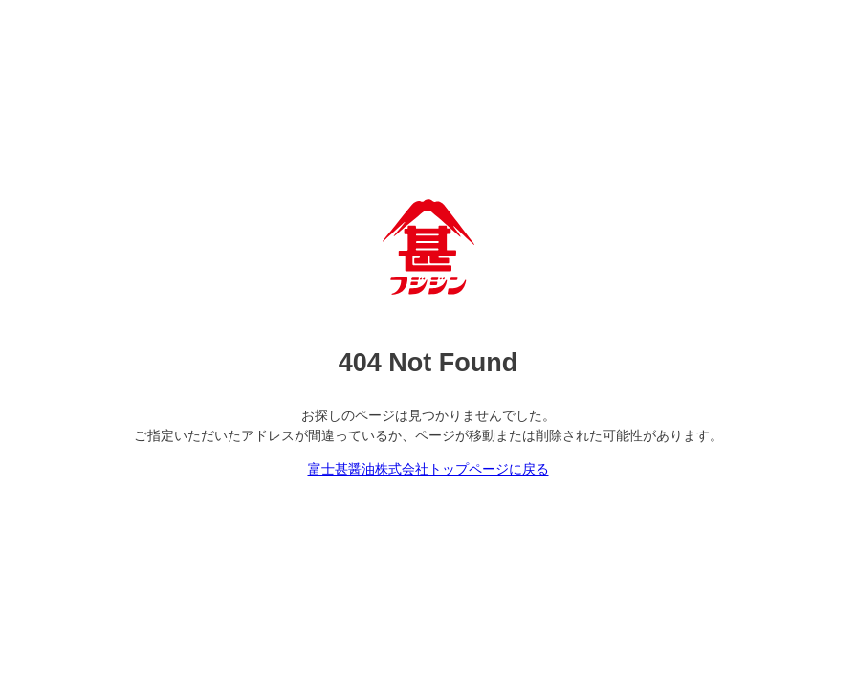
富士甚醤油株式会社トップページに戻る (428, 469)
